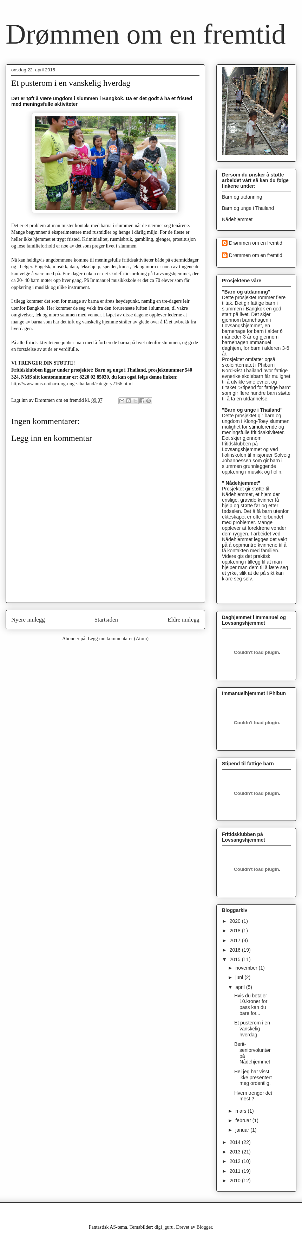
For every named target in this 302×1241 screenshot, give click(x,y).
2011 (236, 1171)
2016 (236, 950)
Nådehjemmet (237, 219)
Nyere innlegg (28, 619)
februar (243, 1120)
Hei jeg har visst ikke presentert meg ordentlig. (253, 1077)
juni (239, 977)
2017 (236, 940)
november (246, 968)
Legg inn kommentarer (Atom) (118, 638)
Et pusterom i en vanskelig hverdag (252, 1028)
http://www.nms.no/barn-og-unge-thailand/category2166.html (72, 383)
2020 (236, 921)
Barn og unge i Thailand (248, 208)
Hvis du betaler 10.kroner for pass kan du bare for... (250, 1004)
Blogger (204, 1227)
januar (242, 1130)
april (240, 987)
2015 (236, 959)
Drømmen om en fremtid (146, 34)
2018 (236, 930)
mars (241, 1111)
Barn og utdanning (242, 197)
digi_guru (164, 1227)
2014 (236, 1142)
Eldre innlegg (183, 619)
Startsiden (106, 619)
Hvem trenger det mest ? (253, 1096)
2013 (236, 1152)
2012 (236, 1161)
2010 (236, 1180)
